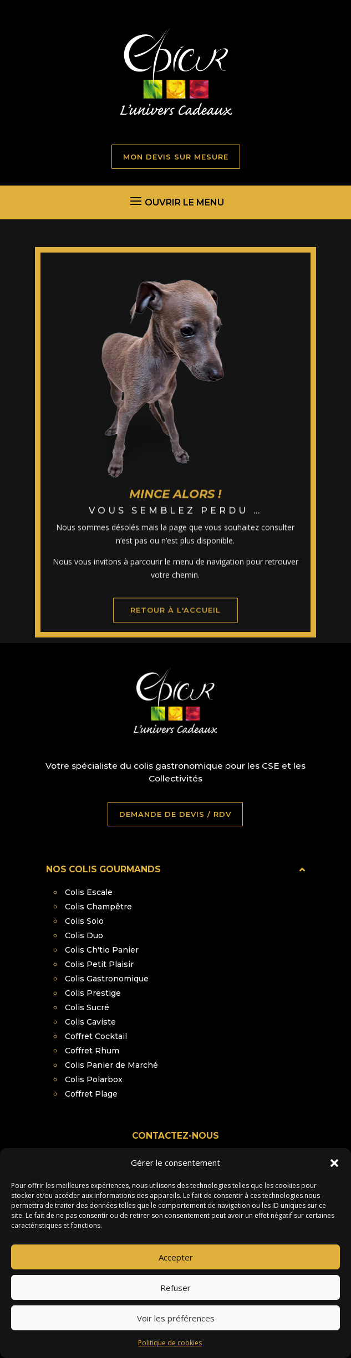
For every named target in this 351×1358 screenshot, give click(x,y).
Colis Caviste (90, 1022)
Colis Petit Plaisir (99, 964)
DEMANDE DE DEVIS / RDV (175, 814)
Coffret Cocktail (96, 1036)
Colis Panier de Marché (111, 1065)
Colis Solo (84, 921)
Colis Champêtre (98, 907)
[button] (334, 1176)
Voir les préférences (176, 1332)
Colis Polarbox (94, 1079)
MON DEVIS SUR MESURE (175, 156)
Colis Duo (84, 935)
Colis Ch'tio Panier (102, 950)
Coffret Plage (91, 1094)
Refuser (175, 1301)
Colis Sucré (87, 1007)
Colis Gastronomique (107, 979)
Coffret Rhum (92, 1051)
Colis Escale (89, 892)
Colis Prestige (93, 993)
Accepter (176, 1271)
